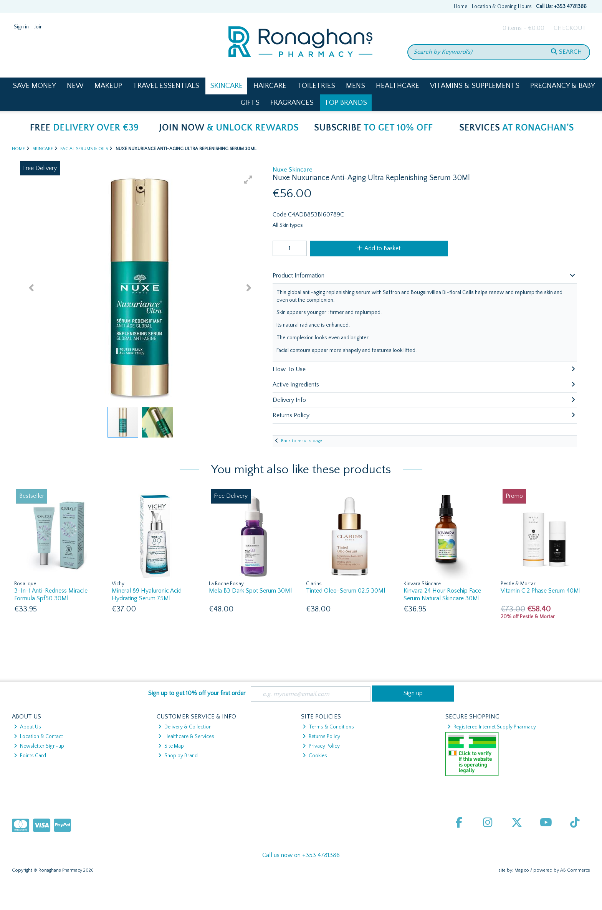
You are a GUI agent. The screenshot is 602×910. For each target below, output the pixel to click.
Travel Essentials (166, 86)
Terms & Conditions (328, 727)
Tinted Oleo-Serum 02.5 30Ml (345, 590)
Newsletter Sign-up (39, 746)
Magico (521, 870)
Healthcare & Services (186, 736)
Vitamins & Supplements (474, 86)
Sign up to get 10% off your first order (196, 693)
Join (39, 27)
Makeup (108, 86)
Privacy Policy (321, 746)
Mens (355, 86)
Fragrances (292, 103)
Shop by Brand (178, 756)
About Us (27, 727)
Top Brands (345, 103)
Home (460, 6)
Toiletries (316, 86)
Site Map (171, 746)
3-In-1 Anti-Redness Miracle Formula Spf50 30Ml (51, 594)
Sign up (413, 693)
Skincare (226, 86)
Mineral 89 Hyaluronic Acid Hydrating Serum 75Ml (147, 594)
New (75, 86)
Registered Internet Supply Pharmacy (491, 727)
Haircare (269, 86)
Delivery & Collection (185, 727)
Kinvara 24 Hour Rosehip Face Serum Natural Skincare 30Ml (442, 594)
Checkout (570, 28)
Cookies (315, 756)
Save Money (34, 86)
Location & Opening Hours (502, 6)
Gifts (250, 103)
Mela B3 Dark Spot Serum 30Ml (250, 590)
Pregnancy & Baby (562, 86)
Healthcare (397, 86)
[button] (248, 179)
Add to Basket (378, 248)
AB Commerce (575, 870)
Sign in (21, 27)
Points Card (30, 756)
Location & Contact (38, 736)
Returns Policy (321, 736)
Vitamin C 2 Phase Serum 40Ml (540, 590)
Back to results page (301, 440)
